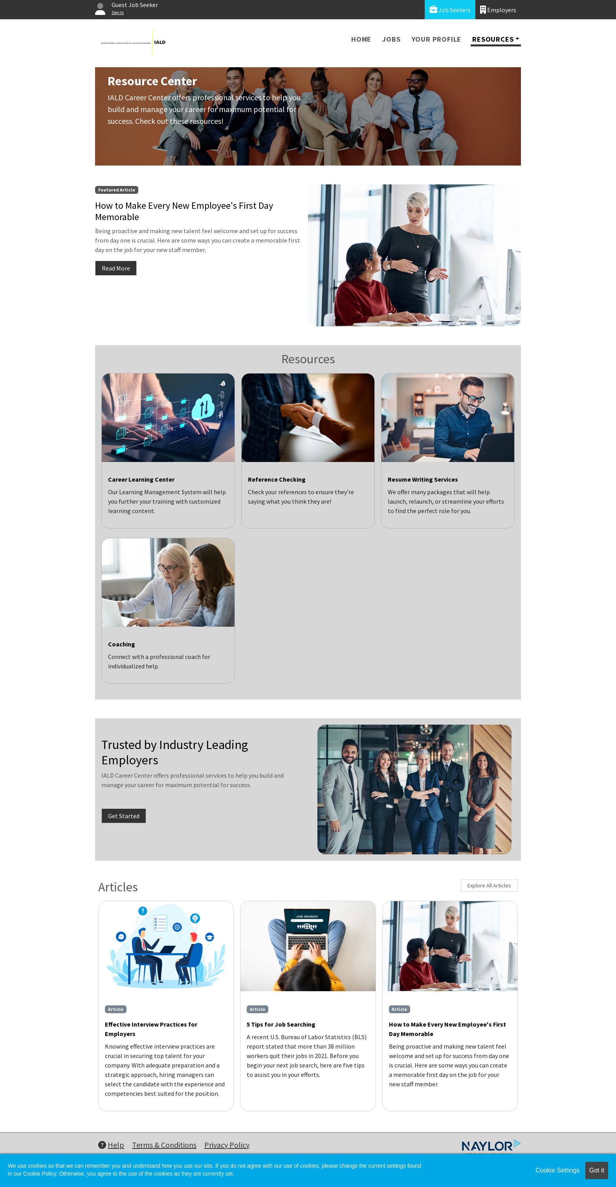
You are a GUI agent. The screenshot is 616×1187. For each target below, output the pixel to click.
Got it (596, 1170)
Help (111, 1145)
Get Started (123, 816)
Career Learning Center (141, 479)
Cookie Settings (557, 1170)
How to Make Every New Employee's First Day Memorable (447, 1029)
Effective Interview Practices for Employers (151, 1029)
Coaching (121, 644)
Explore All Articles (489, 885)
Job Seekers (450, 10)
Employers (498, 10)
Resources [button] (492, 39)
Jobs (391, 39)
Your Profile (437, 39)
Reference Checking (277, 479)
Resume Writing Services (423, 479)
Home (361, 39)
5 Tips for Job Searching (281, 1024)
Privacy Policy (226, 1145)
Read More (116, 268)
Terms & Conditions (164, 1145)
